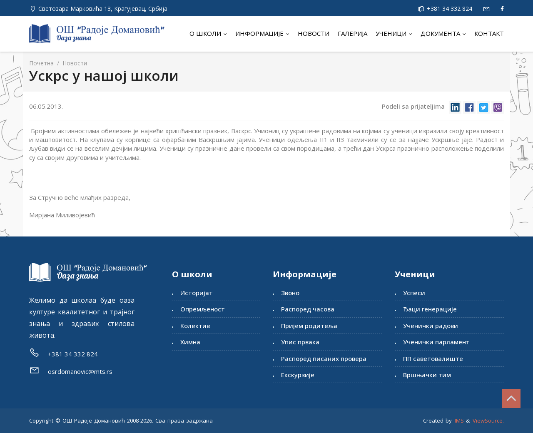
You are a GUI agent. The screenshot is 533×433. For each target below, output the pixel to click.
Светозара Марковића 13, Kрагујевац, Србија (102, 8)
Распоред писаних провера (323, 358)
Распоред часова (307, 309)
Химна (190, 342)
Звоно (290, 293)
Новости (313, 33)
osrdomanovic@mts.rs (80, 371)
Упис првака (300, 342)
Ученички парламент (436, 342)
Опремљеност (202, 309)
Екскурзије (297, 375)
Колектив (195, 325)
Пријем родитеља (309, 325)
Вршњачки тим (427, 375)
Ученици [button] (394, 33)
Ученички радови (430, 325)
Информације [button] (262, 33)
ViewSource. (488, 420)
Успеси (414, 293)
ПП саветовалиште (433, 358)
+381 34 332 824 (448, 8)
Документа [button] (443, 33)
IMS (459, 420)
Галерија (352, 33)
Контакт (489, 33)
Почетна (41, 63)
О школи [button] (208, 33)
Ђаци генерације (430, 309)
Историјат (196, 293)
